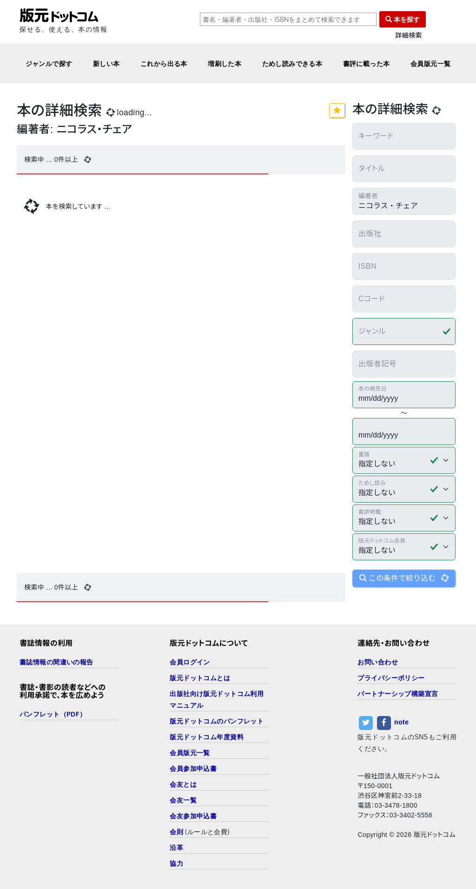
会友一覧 (183, 800)
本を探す (402, 19)
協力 (176, 863)
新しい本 (106, 63)
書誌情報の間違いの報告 (56, 662)
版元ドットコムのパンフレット (217, 721)
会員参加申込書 (193, 768)
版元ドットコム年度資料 (207, 737)
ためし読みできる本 (292, 63)
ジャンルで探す (49, 63)
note (401, 722)
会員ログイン (190, 662)
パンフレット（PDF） (53, 714)
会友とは (183, 784)
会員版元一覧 (430, 63)
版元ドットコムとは (200, 678)
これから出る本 (163, 63)
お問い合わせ (377, 662)
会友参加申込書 (193, 816)
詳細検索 (408, 35)
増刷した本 (224, 63)
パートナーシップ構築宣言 (397, 693)
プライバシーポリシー (390, 678)
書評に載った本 (366, 63)
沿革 (176, 847)
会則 (176, 832)
